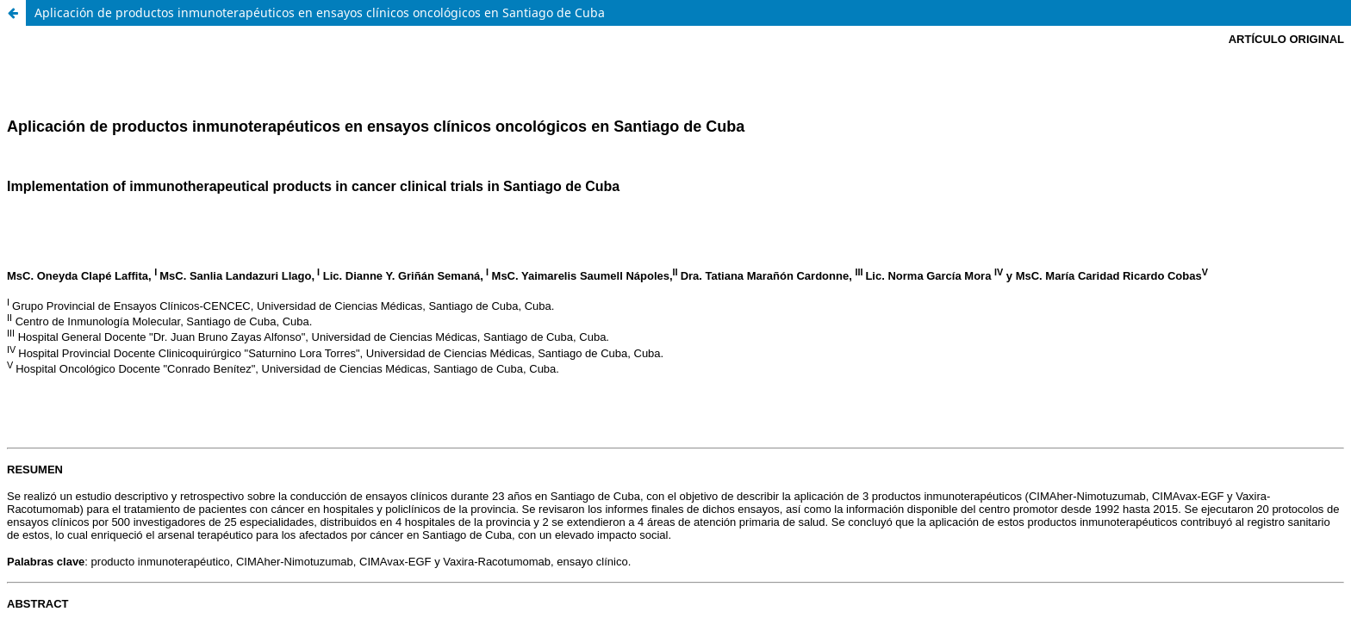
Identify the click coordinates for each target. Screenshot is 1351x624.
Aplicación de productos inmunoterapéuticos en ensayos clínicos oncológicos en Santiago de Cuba (319, 12)
